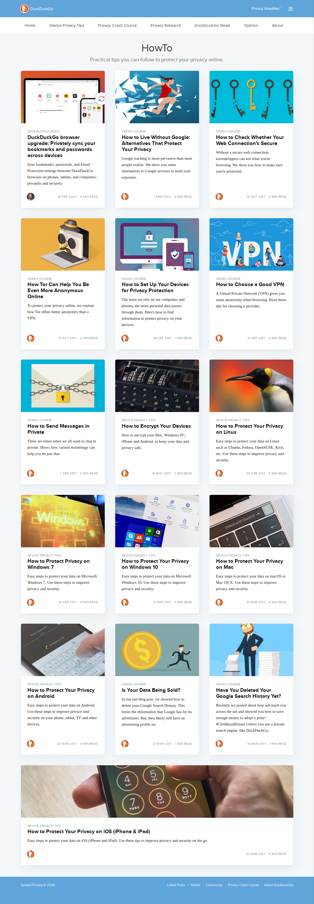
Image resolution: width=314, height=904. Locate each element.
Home (30, 25)
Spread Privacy (32, 885)
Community (214, 885)
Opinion (251, 25)
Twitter (195, 885)
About (277, 25)
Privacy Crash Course (117, 25)
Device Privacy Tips (67, 25)
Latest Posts (176, 885)
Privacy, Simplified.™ (267, 9)
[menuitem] (30, 25)
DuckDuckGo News (212, 25)
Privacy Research (166, 25)
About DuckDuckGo (278, 885)
